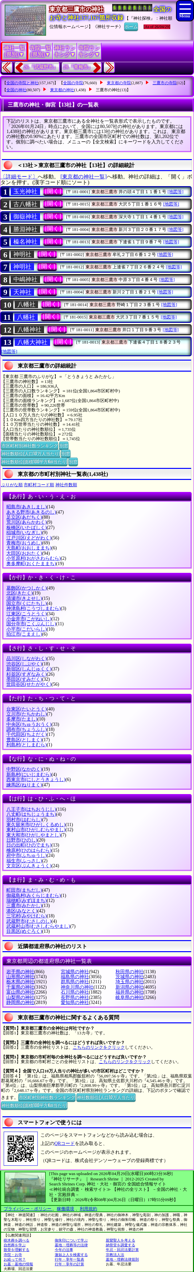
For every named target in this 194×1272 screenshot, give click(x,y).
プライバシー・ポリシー (28, 1208)
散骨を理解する (16, 1250)
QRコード (64, 1143)
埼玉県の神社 (130, 981)
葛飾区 (26, 588)
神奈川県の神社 (77, 987)
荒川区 (26, 522)
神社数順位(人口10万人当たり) (30, 453)
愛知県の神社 (75, 1002)
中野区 (24, 769)
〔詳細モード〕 (19, 176)
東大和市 (33, 835)
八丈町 (31, 814)
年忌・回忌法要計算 (122, 1250)
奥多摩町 (31, 563)
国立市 (26, 603)
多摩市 (21, 719)
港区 (21, 910)
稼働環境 (65, 1208)
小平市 (26, 629)
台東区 (26, 709)
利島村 (26, 744)
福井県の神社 (130, 992)
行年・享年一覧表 (69, 1259)
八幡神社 (29, 329)
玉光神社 (25, 191)
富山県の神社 (20, 992)
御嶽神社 (25, 216)
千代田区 (26, 734)
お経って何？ (15, 1259)
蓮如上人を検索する (71, 1255)
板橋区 (26, 527)
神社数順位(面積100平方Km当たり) (34, 461)
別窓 (63, 445)
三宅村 (26, 915)
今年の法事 (64, 1250)
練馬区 (24, 784)
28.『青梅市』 (78, 67)
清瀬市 (24, 598)
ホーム (131, 26)
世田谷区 (28, 684)
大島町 (28, 547)
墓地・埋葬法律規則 (122, 1259)
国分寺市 (31, 623)
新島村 (28, 774)
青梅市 (24, 542)
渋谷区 (24, 663)
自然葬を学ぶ (15, 1245)
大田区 (24, 553)
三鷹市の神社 (108, 90)
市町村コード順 (39, 484)
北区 (19, 593)
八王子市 (31, 809)
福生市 (24, 860)
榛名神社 (25, 241)
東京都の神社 (62, 90)
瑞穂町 (26, 900)
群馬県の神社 (75, 981)
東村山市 (35, 829)
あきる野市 (31, 512)
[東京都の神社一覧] (83, 176)
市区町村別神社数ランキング (29, 445)
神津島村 (33, 608)
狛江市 (24, 634)
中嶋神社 (25, 279)
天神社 (22, 292)
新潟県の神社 (130, 987)
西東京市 (35, 779)
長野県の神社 (75, 997)
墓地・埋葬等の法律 (71, 1245)
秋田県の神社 (130, 971)
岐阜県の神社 (130, 997)
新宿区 (28, 668)
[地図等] (176, 191)
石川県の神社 (75, 992)
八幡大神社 (32, 342)
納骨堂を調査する (120, 1245)
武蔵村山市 (38, 926)
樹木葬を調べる (16, 1240)
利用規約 (88, 1208)
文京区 (28, 865)
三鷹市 (24, 905)
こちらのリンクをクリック (99, 1047)
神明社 (22, 254)
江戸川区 (28, 537)
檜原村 (28, 850)
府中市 (26, 855)
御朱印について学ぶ (71, 1240)
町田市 (24, 890)
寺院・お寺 (13, 1255)
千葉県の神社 (20, 987)
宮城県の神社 (75, 971)
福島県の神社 (75, 976)
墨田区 (24, 679)
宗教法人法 (115, 1255)
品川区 (26, 658)
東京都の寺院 (119, 83)
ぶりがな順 (12, 484)
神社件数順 (66, 484)
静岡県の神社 (20, 1002)
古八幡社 (25, 204)
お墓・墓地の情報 (18, 1264)
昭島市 (26, 506)
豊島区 (24, 739)
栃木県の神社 (20, 981)
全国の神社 (16, 90)
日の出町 (28, 845)
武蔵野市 (28, 921)
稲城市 (24, 532)
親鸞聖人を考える (120, 1240)
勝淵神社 (25, 229)
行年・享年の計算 (69, 1264)
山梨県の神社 (20, 997)
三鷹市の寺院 (165, 83)
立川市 (26, 714)
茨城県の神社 (130, 976)
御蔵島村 (33, 895)
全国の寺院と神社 (22, 83)
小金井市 (28, 618)
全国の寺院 (73, 83)
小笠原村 (33, 558)
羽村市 (24, 819)
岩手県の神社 (20, 971)
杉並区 (26, 674)
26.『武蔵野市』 (41, 67)
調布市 (26, 729)
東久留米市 (35, 824)
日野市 (21, 840)
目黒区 (24, 931)
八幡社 (26, 304)
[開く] (53, 191)
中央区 (28, 724)
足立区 (24, 517)
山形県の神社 (20, 976)
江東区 (26, 613)
